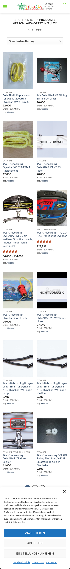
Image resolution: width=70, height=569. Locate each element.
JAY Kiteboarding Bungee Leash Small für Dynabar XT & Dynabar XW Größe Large (18, 388)
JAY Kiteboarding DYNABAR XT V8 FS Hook (48, 167)
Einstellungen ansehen (35, 553)
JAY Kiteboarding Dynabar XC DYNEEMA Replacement (16, 167)
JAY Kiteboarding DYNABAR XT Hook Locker (14, 458)
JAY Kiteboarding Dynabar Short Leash (15, 316)
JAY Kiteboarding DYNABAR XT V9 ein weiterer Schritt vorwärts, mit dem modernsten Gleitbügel (18, 239)
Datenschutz (38, 562)
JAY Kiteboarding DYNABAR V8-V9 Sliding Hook (51, 318)
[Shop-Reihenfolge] (35, 41)
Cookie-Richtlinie (21, 562)
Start (19, 19)
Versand (10, 112)
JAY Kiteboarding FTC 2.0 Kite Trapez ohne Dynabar (52, 234)
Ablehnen (35, 543)
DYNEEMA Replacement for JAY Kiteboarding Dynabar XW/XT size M (17, 98)
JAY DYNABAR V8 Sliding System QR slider (52, 97)
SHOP (31, 19)
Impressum (51, 562)
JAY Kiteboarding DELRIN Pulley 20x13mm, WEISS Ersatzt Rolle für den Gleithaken (52, 460)
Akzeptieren (35, 532)
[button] (64, 491)
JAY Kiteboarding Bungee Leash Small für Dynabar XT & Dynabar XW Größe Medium (52, 388)
